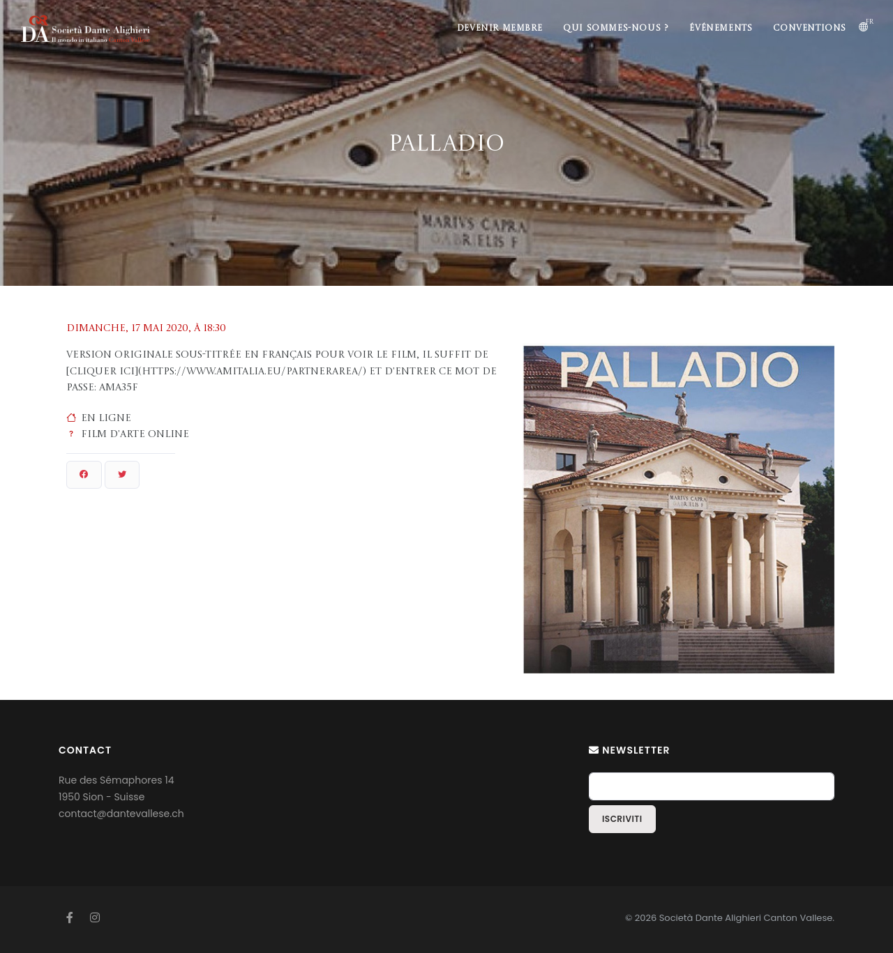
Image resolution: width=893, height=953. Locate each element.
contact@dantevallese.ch (121, 814)
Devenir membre (499, 28)
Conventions (809, 28)
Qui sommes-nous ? (615, 28)
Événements (720, 28)
